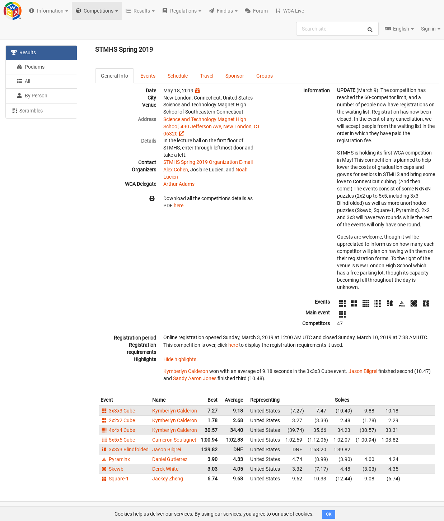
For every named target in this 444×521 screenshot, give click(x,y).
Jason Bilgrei (363, 371)
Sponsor (234, 76)
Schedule (178, 76)
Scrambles (27, 110)
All (23, 81)
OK (328, 514)
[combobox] (337, 29)
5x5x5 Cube (118, 440)
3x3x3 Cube (118, 411)
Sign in (430, 29)
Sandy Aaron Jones (194, 378)
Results (23, 52)
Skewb (112, 469)
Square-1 (115, 478)
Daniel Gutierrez (169, 459)
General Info (114, 76)
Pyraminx (115, 459)
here (178, 205)
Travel (206, 76)
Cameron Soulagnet (174, 440)
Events (147, 76)
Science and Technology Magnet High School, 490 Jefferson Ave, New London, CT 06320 (211, 126)
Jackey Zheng (167, 478)
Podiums (31, 67)
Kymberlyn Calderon (185, 371)
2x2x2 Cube (118, 420)
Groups (264, 76)
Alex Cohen (175, 169)
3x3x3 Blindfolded (125, 449)
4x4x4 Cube (118, 430)
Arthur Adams (179, 184)
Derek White (165, 469)
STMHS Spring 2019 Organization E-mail (208, 162)
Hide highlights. (180, 359)
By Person (32, 95)
